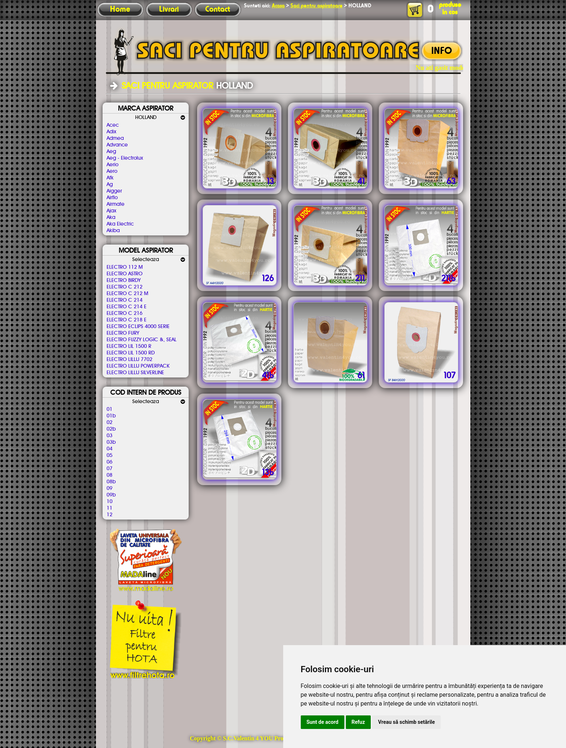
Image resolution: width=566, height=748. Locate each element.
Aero (112, 171)
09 (109, 488)
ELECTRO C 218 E (127, 320)
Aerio (112, 164)
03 (109, 435)
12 (109, 514)
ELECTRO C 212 (125, 287)
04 (109, 448)
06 (109, 462)
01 (109, 409)
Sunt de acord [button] (323, 722)
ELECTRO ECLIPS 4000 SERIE (138, 326)
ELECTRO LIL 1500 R (129, 346)
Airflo (112, 197)
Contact (217, 9)
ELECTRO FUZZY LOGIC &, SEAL (142, 339)
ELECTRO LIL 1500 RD (131, 353)
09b (111, 495)
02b (111, 429)
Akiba (113, 230)
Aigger (114, 191)
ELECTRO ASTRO (125, 273)
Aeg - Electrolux (125, 158)
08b (111, 481)
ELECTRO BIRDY (124, 280)
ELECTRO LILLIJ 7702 (129, 359)
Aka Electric (120, 224)
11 (109, 508)
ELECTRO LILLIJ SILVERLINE (135, 372)
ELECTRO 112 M (125, 267)
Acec (113, 125)
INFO (441, 51)
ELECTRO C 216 (125, 313)
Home (120, 9)
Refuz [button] (358, 722)
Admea (115, 138)
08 (109, 475)
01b (111, 415)
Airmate (116, 204)
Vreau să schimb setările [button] (406, 722)
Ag (110, 184)
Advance (117, 145)
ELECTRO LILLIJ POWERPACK (138, 366)
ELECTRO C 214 (125, 300)
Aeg (111, 151)
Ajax (111, 210)
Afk (110, 178)
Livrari (169, 9)
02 (109, 422)
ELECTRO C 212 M (127, 293)
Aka (111, 217)
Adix (111, 131)
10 (109, 501)
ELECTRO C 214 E (127, 306)
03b (111, 442)
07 (109, 468)
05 (109, 455)
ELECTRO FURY (123, 333)
